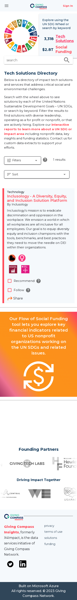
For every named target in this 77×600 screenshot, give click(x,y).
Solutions (50, 538)
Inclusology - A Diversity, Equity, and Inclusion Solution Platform (37, 198)
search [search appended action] (66, 60)
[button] (22, 160)
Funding (49, 544)
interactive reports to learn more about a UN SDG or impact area (38, 129)
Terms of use (53, 532)
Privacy (49, 526)
